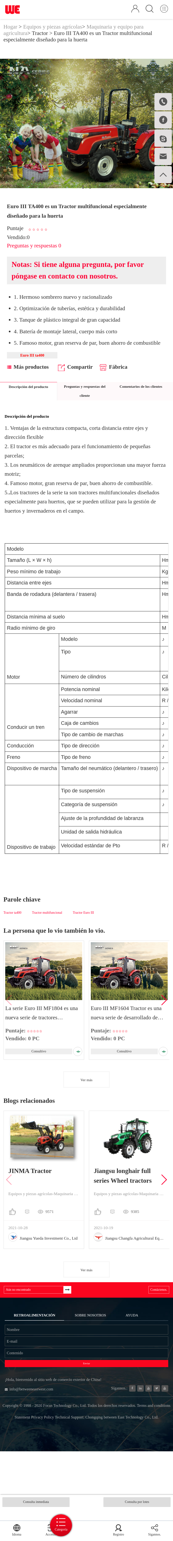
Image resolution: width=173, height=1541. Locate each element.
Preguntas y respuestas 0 (34, 254)
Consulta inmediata (36, 1504)
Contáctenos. (153, 1309)
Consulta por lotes (137, 1504)
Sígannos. (156, 1530)
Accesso (45, 1530)
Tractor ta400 (12, 924)
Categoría (87, 1522)
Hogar (10, 35)
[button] (164, 1014)
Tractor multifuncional (47, 924)
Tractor (40, 41)
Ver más (86, 1097)
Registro (123, 1530)
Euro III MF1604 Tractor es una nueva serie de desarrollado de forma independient (127, 1024)
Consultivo (38, 1065)
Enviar (86, 1414)
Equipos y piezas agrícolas (52, 35)
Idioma (14, 1530)
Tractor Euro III (83, 924)
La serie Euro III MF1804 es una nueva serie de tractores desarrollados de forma (42, 1024)
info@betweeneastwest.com (41, 1451)
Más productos (28, 378)
